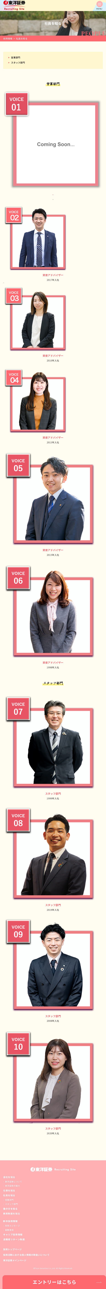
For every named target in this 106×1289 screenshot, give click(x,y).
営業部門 (15, 57)
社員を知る (9, 1195)
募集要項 (9, 1230)
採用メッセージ (12, 1225)
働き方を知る (10, 1208)
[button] (99, 5)
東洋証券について (13, 1181)
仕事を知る (9, 1190)
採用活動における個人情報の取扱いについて (26, 1254)
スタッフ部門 (18, 62)
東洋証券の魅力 (12, 1185)
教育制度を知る (11, 1213)
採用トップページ (12, 1249)
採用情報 (7, 38)
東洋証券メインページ (14, 1260)
